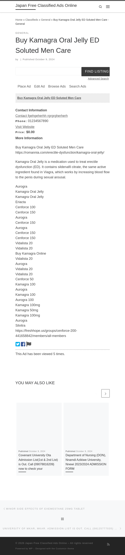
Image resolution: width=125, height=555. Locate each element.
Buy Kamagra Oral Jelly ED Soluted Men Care (49, 98)
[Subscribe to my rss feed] (108, 544)
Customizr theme (65, 548)
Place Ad (24, 86)
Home (19, 19)
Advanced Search (98, 78)
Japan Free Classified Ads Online (46, 543)
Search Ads (77, 86)
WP (31, 548)
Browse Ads (57, 86)
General (45, 19)
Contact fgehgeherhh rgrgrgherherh (42, 116)
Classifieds (31, 19)
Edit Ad (39, 86)
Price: (20, 132)
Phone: (21, 121)
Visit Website (25, 127)
